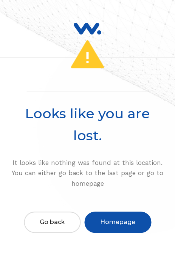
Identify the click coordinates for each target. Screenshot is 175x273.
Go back (52, 222)
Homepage (117, 222)
